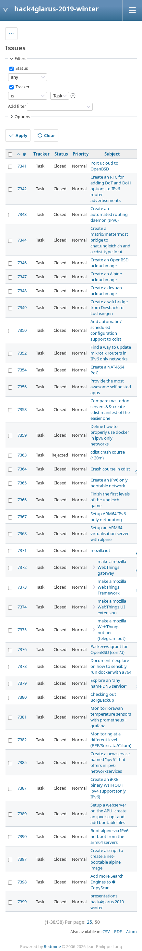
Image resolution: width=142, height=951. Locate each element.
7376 (22, 649)
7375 (22, 629)
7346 (22, 263)
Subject (112, 154)
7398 (22, 882)
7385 (22, 762)
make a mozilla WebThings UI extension (112, 607)
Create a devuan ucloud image (106, 290)
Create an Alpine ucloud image (106, 276)
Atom (131, 931)
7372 (22, 567)
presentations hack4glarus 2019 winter (107, 901)
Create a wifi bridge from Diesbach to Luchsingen (109, 307)
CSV (106, 931)
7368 (22, 533)
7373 (22, 587)
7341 (22, 166)
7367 (22, 516)
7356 (22, 387)
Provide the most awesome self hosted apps (110, 386)
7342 (22, 189)
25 (89, 922)
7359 (22, 435)
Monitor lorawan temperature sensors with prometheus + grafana (110, 717)
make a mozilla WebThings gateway (112, 567)
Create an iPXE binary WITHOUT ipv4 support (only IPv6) (108, 788)
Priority (81, 154)
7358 (22, 409)
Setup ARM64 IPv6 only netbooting (108, 516)
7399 (22, 902)
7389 (22, 814)
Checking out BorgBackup (103, 697)
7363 (22, 455)
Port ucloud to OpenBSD (104, 166)
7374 (22, 607)
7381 (22, 717)
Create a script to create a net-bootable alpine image (106, 859)
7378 (22, 666)
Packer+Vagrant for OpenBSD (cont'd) (109, 649)
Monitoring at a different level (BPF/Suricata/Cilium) (110, 739)
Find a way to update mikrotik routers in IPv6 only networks (110, 353)
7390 (22, 836)
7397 (22, 859)
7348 (22, 291)
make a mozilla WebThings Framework (112, 587)
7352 (22, 353)
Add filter (17, 106)
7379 (22, 683)
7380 (22, 697)
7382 (22, 740)
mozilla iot (100, 550)
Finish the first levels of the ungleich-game (110, 499)
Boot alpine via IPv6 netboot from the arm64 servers (109, 836)
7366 (22, 500)
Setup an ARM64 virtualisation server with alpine (109, 533)
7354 (22, 370)
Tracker (22, 87)
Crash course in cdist (110, 469)
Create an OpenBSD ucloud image (109, 263)
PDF (118, 931)
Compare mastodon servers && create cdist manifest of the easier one (110, 409)
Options (19, 116)
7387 (22, 788)
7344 (22, 240)
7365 (22, 483)
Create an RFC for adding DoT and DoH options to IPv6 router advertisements (110, 188)
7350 (22, 330)
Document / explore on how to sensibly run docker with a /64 (110, 666)
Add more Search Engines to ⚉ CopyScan (107, 882)
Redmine (52, 946)
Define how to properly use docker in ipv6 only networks (109, 435)
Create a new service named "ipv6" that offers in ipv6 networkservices (110, 762)
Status (21, 68)
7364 (22, 469)
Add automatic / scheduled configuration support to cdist (106, 330)
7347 (22, 277)
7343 (22, 214)
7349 (22, 307)
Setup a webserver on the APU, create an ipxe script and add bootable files (108, 813)
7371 (22, 550)
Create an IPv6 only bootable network (109, 483)
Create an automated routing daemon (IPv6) (109, 214)
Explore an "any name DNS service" (108, 683)
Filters (17, 59)
